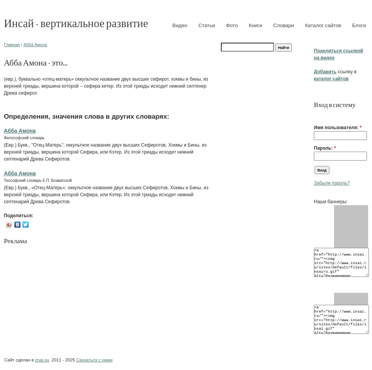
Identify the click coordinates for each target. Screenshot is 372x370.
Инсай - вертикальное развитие (76, 23)
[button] (317, 115)
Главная (12, 44)
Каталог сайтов (323, 25)
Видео (180, 25)
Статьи (206, 25)
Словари (283, 25)
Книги (255, 25)
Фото (232, 25)
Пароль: (325, 148)
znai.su (42, 360)
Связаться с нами (94, 360)
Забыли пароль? (332, 183)
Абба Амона (35, 44)
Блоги (359, 25)
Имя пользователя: (338, 127)
